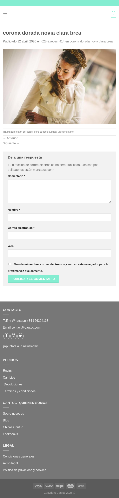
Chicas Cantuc (13, 427)
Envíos (7, 370)
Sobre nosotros (13, 413)
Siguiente (11, 143)
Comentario (16, 176)
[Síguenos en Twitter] (20, 336)
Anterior (10, 138)
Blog (6, 420)
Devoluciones (13, 384)
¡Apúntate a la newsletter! (20, 346)
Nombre (14, 209)
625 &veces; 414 (52, 41)
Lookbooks (10, 434)
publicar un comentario (61, 131)
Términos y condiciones (19, 391)
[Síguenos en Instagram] (13, 336)
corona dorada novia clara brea (91, 41)
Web (11, 246)
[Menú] (5, 14)
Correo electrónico (21, 227)
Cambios (9, 377)
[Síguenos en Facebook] (6, 336)
